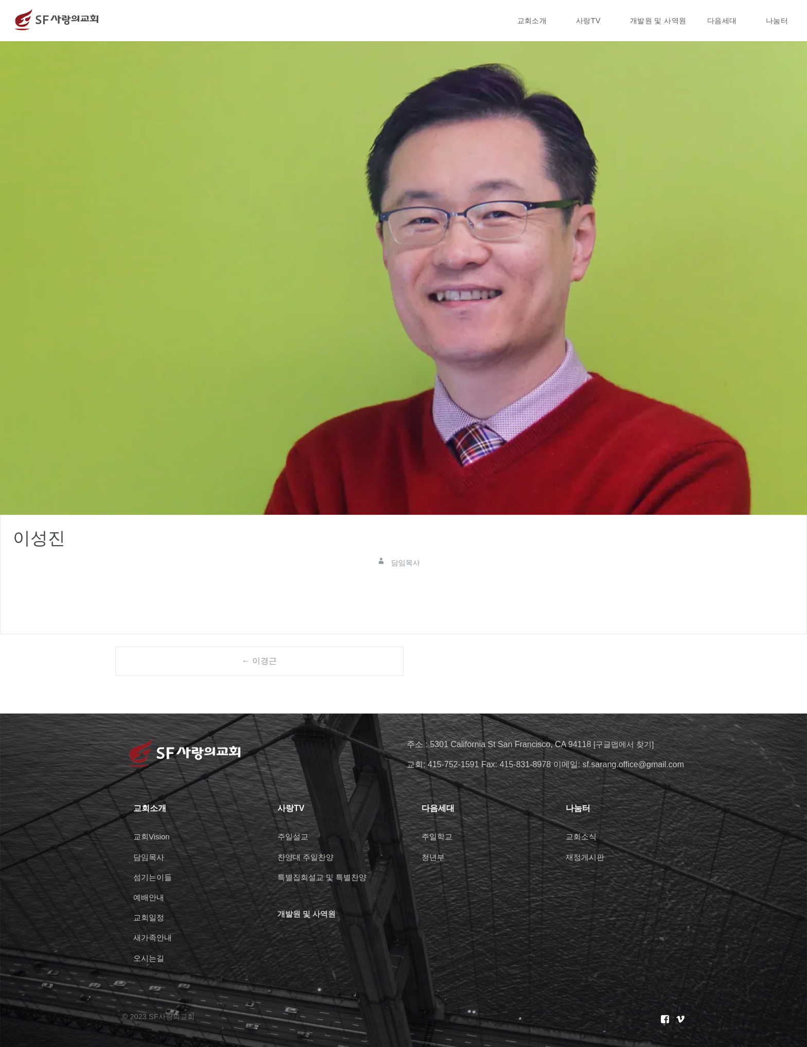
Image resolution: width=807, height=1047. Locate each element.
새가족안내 (153, 937)
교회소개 (532, 20)
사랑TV (588, 20)
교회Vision (152, 836)
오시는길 (149, 958)
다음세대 (722, 20)
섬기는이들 (153, 877)
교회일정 (149, 917)
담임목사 (149, 857)
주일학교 (438, 836)
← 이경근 (259, 660)
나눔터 (777, 20)
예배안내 (149, 897)
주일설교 (293, 836)
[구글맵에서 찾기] (625, 744)
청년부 (434, 857)
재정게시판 (586, 857)
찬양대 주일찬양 (307, 857)
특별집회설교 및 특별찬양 (325, 877)
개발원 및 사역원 (658, 20)
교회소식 (582, 836)
